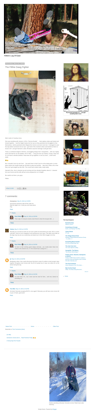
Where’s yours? (69, 224)
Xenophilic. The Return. (72, 250)
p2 (10, 259)
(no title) (9, 334)
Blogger (55, 409)
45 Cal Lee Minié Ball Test (71, 243)
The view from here (70, 246)
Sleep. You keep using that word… (74, 269)
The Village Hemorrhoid (72, 236)
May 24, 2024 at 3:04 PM (30, 244)
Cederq (12, 229)
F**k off (67, 233)
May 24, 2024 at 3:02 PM (30, 274)
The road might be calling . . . (72, 247)
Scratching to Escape (71, 227)
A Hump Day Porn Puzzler (13, 340)
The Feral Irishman (70, 263)
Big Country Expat (70, 268)
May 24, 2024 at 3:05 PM (30, 216)
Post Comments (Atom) (18, 329)
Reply (11, 209)
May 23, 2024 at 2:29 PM (23, 201)
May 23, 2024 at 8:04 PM (18, 259)
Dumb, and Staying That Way (72, 228)
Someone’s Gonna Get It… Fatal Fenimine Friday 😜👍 (21, 337)
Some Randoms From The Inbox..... (74, 265)
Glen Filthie (18, 216)
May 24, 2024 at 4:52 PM (22, 289)
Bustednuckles (69, 223)
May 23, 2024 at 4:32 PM (21, 229)
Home (32, 326)
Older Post (56, 326)
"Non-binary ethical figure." (72, 252)
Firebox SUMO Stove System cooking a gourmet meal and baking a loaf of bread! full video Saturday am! (75, 259)
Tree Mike (12, 289)
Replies (14, 213)
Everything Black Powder (72, 241)
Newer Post (9, 326)
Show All (86, 271)
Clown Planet (69, 231)
